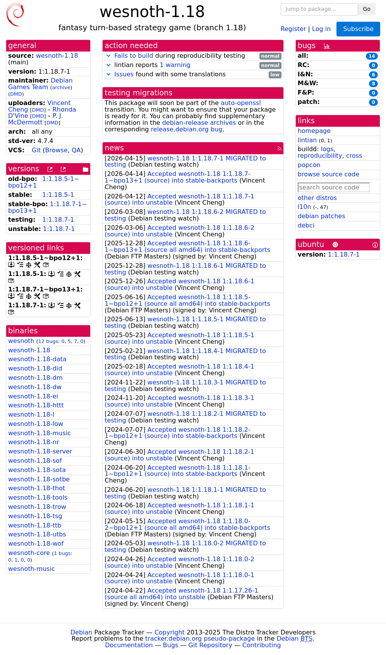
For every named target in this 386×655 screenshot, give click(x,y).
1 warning (175, 65)
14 (372, 56)
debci (306, 225)
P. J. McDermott (35, 119)
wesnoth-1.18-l (31, 414)
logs (327, 149)
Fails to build (133, 55)
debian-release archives (199, 122)
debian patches (321, 216)
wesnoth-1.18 (57, 55)
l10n (304, 206)
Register (293, 28)
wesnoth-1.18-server (40, 451)
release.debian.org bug (187, 129)
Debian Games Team (40, 84)
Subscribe (358, 29)
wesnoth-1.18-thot (36, 488)
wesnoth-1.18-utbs (37, 534)
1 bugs (62, 553)
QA (76, 150)
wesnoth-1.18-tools (37, 497)
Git (36, 150)
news (114, 147)
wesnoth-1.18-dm (35, 377)
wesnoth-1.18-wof (35, 543)
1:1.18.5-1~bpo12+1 (43, 182)
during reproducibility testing (193, 56)
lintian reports (193, 65)
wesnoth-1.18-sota (37, 470)
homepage (314, 130)
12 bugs (48, 341)
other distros (317, 198)
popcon (309, 165)
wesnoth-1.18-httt (36, 405)
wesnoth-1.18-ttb (34, 525)
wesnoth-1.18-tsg (35, 516)
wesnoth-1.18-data (37, 359)
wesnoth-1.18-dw (35, 387)
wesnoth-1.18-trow (37, 506)
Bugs (170, 645)
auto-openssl (241, 103)
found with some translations (193, 74)
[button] (108, 55)
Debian (81, 632)
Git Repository (210, 645)
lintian (307, 140)
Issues (124, 74)
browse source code (328, 174)
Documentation (129, 645)
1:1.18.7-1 (58, 219)
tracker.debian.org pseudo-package (200, 638)
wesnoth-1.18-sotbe (39, 479)
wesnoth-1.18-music (39, 433)
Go (367, 9)
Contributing (261, 645)
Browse (56, 150)
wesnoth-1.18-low (35, 423)
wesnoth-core (29, 553)
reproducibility (320, 155)
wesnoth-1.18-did (35, 368)
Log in (321, 28)
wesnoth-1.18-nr (33, 442)
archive (61, 87)
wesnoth (21, 341)
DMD (16, 94)
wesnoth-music (31, 568)
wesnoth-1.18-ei (33, 396)
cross (354, 155)
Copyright (169, 632)
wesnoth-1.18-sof (35, 460)
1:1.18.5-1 (58, 194)
